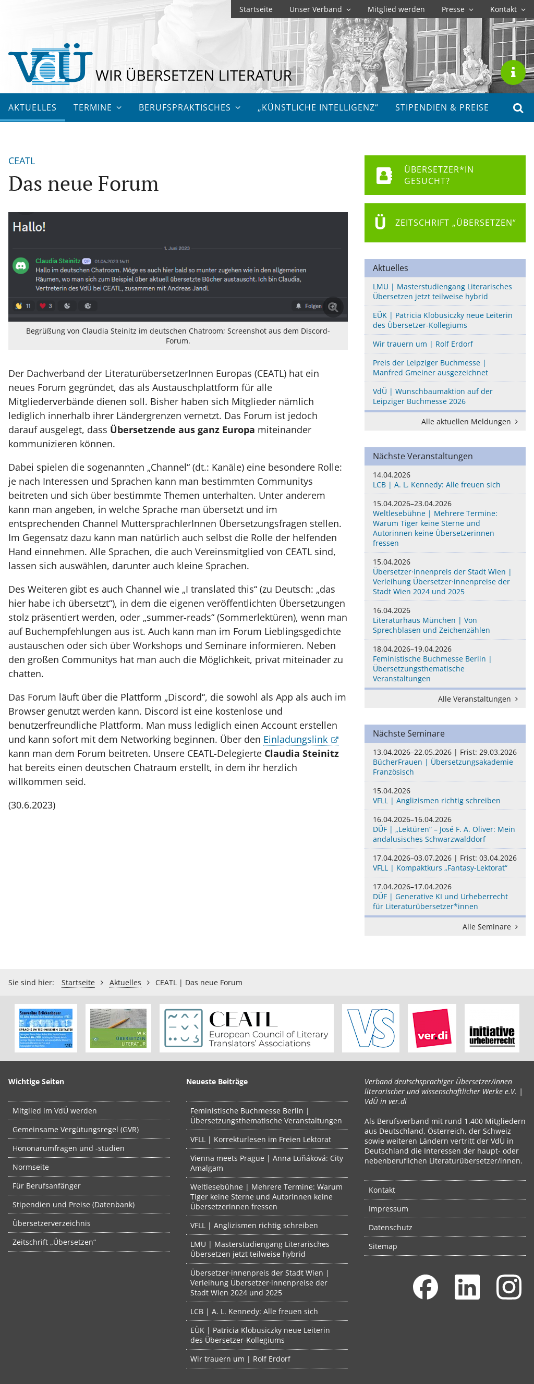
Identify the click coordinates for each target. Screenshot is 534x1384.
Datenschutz (390, 1227)
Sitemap (383, 1246)
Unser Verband (320, 9)
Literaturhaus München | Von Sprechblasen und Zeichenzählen (445, 620)
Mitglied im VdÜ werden (55, 1111)
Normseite (31, 1167)
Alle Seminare (492, 927)
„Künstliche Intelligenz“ (318, 107)
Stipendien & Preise (442, 107)
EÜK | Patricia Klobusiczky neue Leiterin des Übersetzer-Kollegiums (443, 320)
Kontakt (508, 9)
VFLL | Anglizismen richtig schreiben (445, 795)
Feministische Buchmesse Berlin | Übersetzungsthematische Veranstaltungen (445, 663)
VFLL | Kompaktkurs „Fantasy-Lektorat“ (445, 863)
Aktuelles (32, 107)
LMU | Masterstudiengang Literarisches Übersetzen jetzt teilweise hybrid (442, 291)
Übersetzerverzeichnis (52, 1223)
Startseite (256, 9)
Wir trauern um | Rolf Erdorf (423, 344)
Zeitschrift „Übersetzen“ (54, 1242)
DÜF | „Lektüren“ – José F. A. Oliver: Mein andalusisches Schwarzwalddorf (445, 829)
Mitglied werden (396, 9)
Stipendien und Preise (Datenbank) (74, 1204)
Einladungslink (295, 739)
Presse (458, 9)
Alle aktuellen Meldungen (471, 421)
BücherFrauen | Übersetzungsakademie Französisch (445, 762)
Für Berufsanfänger (47, 1186)
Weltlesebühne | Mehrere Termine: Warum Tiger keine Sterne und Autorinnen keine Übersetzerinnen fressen (445, 523)
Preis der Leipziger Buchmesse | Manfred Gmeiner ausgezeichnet (430, 367)
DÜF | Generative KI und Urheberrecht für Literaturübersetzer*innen (445, 896)
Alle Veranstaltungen (479, 699)
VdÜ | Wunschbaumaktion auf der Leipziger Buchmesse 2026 (433, 396)
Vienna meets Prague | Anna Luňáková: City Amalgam (266, 1163)
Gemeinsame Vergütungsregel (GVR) (76, 1129)
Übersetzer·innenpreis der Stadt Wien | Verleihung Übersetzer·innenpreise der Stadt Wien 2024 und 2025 (445, 576)
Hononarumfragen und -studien (69, 1148)
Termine (98, 107)
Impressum (388, 1209)
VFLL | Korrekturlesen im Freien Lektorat (260, 1139)
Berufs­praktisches (190, 107)
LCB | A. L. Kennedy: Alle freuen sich (445, 479)
